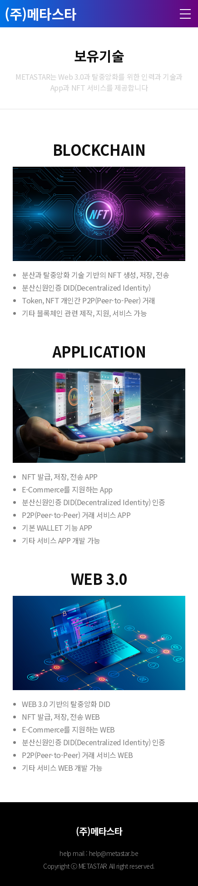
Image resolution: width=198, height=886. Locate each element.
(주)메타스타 (41, 14)
